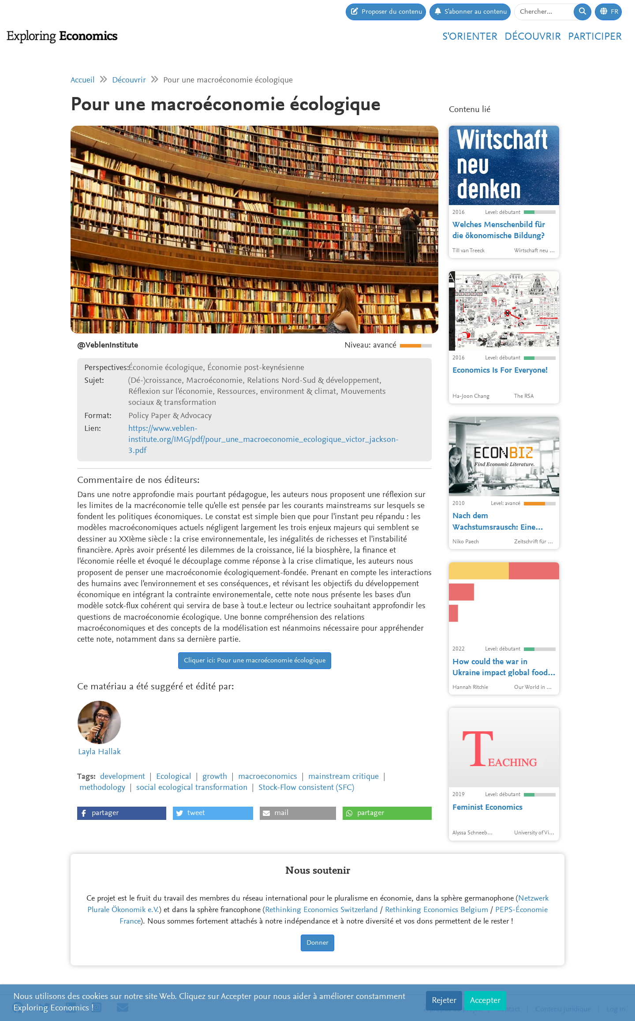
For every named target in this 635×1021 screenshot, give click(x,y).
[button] (121, 813)
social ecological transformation (191, 788)
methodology (102, 788)
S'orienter (469, 37)
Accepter (485, 1000)
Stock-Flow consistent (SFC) (306, 788)
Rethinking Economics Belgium (436, 910)
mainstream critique (343, 777)
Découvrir (532, 37)
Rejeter (444, 1000)
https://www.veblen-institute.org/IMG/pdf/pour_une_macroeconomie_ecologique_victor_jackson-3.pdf (263, 440)
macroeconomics (267, 777)
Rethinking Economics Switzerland (321, 910)
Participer (595, 37)
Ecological (173, 777)
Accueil (83, 80)
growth (214, 777)
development (122, 777)
